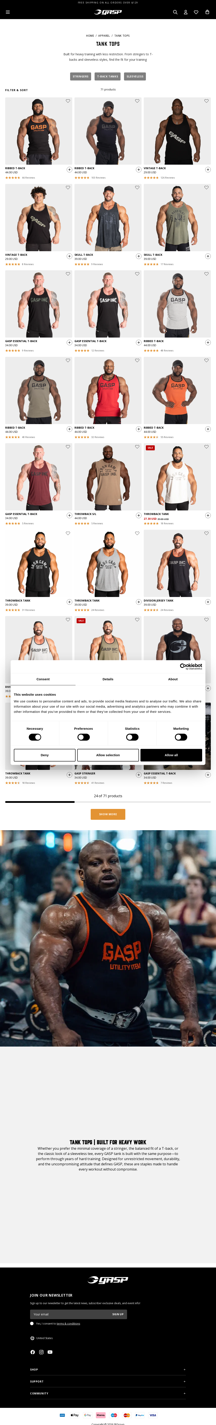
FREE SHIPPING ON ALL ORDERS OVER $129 (108, 2)
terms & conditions (68, 1324)
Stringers (81, 76)
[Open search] (175, 12)
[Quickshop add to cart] (68, 171)
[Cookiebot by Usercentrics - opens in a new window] (183, 666)
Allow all (171, 755)
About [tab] (173, 679)
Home (90, 36)
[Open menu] (7, 12)
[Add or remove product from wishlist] (68, 101)
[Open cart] (207, 12)
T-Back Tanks (107, 76)
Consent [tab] (43, 679)
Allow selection (108, 755)
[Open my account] (185, 12)
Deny (45, 755)
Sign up (118, 1314)
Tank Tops (122, 36)
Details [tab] (108, 679)
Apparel (104, 36)
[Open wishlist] (196, 12)
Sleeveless (135, 76)
